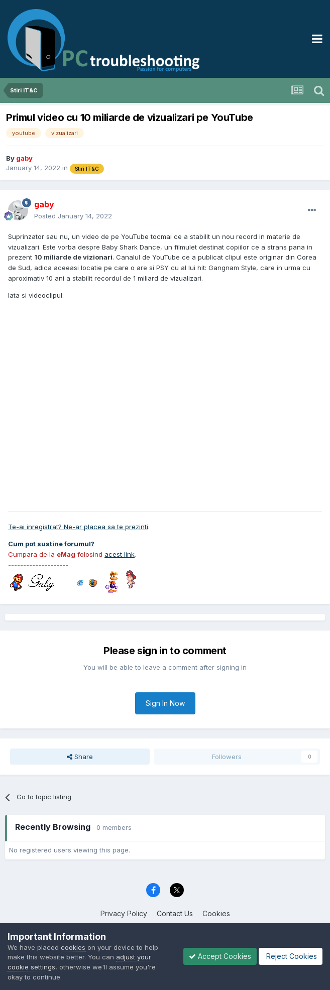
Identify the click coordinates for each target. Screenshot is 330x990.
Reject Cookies (290, 956)
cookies (73, 947)
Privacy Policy (123, 913)
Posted (73, 216)
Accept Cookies (220, 956)
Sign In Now (165, 703)
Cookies (216, 913)
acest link (119, 554)
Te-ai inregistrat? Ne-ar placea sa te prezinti (78, 527)
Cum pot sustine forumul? (51, 544)
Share (80, 756)
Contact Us (175, 913)
